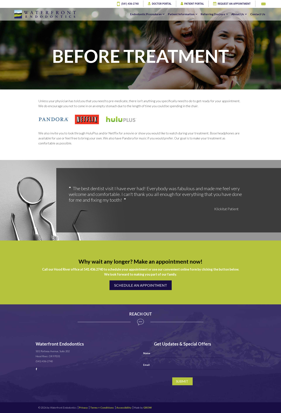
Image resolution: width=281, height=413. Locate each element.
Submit (182, 381)
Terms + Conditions (102, 407)
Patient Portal (192, 4)
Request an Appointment (232, 4)
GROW (147, 407)
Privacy (83, 407)
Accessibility (123, 407)
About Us (237, 14)
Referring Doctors (213, 14)
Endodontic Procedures (146, 14)
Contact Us (257, 14)
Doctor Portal (160, 4)
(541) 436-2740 (128, 4)
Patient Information (181, 14)
